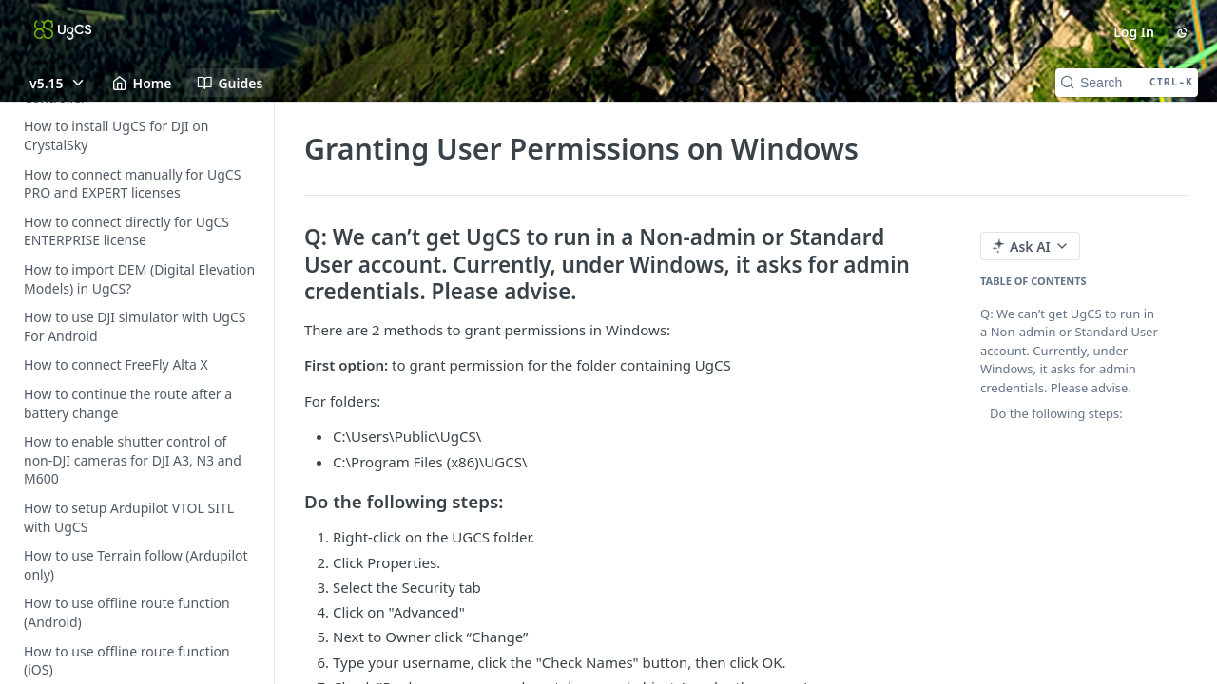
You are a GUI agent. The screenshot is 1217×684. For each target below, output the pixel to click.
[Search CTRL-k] (1126, 82)
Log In (1133, 32)
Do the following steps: (1056, 413)
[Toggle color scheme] (1183, 31)
